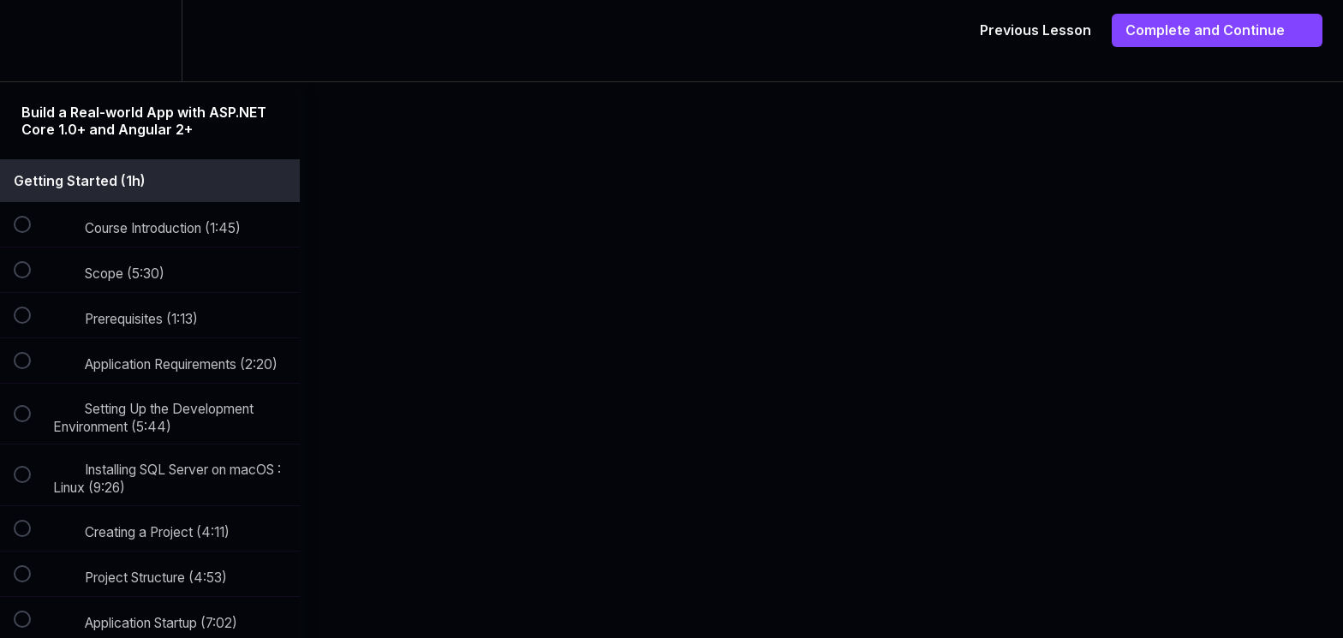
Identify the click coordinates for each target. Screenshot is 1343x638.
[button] (31, 40)
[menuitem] (150, 40)
